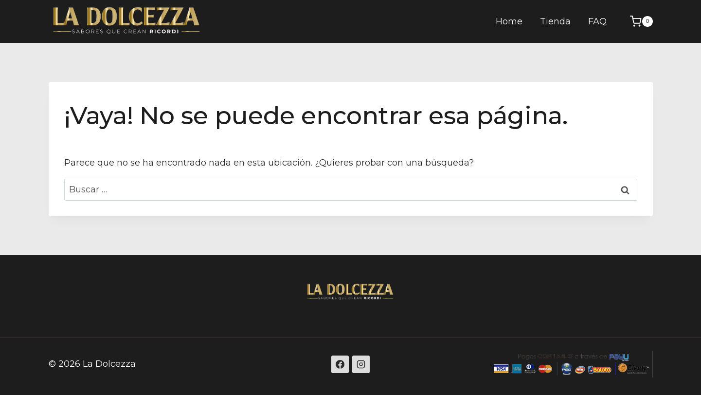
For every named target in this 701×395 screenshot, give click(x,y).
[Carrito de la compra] (636, 21)
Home (509, 21)
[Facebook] (340, 364)
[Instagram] (361, 364)
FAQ (597, 21)
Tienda (555, 21)
